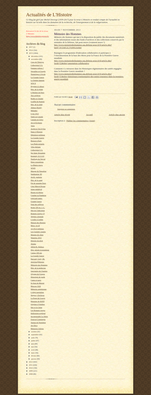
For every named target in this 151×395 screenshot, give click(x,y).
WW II (33, 83)
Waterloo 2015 (36, 238)
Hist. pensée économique (40, 250)
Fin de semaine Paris (38, 183)
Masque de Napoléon (38, 171)
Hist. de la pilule (37, 89)
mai (32, 347)
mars (33, 353)
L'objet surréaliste (37, 292)
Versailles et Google (38, 71)
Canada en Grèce (37, 120)
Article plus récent (62, 114)
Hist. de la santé (36, 104)
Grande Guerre (36, 201)
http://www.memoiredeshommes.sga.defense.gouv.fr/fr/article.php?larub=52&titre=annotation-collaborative (83, 62)
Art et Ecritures (36, 123)
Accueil (89, 114)
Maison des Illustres (38, 223)
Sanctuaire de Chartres (39, 271)
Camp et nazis (36, 280)
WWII (33, 168)
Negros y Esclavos (37, 295)
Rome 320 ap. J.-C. (38, 208)
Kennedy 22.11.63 (37, 156)
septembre (35, 335)
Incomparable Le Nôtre (39, 316)
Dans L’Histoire (36, 132)
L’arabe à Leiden (37, 220)
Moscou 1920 (36, 286)
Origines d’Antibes (38, 304)
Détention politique (38, 135)
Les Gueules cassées (38, 232)
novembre (35, 59)
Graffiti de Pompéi (37, 102)
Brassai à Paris (36, 141)
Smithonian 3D (36, 174)
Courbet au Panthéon (38, 195)
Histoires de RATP (37, 301)
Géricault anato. (36, 198)
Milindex (34, 111)
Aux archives (35, 95)
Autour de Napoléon (38, 323)
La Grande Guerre (37, 77)
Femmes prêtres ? (37, 68)
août (33, 338)
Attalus (33, 244)
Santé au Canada (37, 117)
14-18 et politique (37, 229)
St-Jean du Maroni (37, 283)
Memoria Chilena (37, 329)
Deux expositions (37, 162)
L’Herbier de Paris (37, 92)
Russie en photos (37, 192)
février (34, 356)
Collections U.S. (37, 65)
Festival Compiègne (38, 319)
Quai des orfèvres (37, 204)
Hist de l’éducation (38, 210)
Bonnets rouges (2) (38, 214)
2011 (31, 365)
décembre (35, 56)
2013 (31, 53)
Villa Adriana (36, 147)
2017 (31, 47)
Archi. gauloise (36, 177)
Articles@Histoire (37, 262)
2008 (31, 374)
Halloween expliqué (38, 313)
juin (32, 344)
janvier (34, 359)
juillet (33, 341)
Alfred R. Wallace (37, 247)
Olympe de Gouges (38, 274)
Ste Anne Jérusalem (38, 153)
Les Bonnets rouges (38, 310)
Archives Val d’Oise (38, 129)
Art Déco (34, 325)
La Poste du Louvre (38, 298)
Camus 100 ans (36, 253)
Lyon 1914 (35, 114)
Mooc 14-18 (35, 226)
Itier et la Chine (36, 307)
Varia (33, 126)
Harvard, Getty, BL (38, 259)
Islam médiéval (36, 189)
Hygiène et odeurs (37, 86)
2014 (31, 50)
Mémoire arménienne (38, 289)
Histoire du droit (37, 241)
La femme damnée (37, 80)
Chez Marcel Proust (38, 186)
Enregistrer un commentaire (66, 109)
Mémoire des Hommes (39, 265)
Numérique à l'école (38, 74)
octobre (34, 332)
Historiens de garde (38, 277)
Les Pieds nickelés (37, 144)
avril (33, 350)
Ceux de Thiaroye (37, 62)
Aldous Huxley (36, 108)
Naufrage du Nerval (38, 159)
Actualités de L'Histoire (49, 14)
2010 (31, 368)
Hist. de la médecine (38, 268)
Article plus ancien (117, 114)
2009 (31, 371)
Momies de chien (37, 235)
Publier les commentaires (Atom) (81, 120)
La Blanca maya (37, 165)
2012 (31, 362)
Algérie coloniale (37, 217)
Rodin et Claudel (37, 99)
